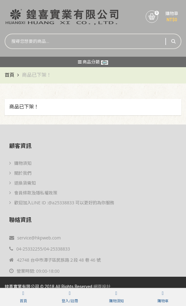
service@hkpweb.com (35, 238)
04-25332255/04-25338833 (39, 249)
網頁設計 (102, 286)
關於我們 (20, 173)
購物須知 (20, 163)
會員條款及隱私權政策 (33, 193)
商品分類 (93, 61)
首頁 (9, 75)
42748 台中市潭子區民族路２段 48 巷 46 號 (55, 260)
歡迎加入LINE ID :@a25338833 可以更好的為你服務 (61, 203)
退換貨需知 (22, 183)
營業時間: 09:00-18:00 (34, 271)
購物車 (171, 13)
